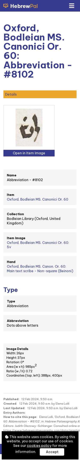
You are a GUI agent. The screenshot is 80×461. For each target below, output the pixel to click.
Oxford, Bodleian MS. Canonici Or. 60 (37, 199)
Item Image (16, 238)
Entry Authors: (14, 412)
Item (10, 195)
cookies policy (39, 445)
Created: (10, 403)
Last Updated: (14, 408)
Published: (11, 399)
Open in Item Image (29, 153)
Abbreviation (18, 321)
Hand (11, 262)
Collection (15, 214)
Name (11, 175)
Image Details (17, 349)
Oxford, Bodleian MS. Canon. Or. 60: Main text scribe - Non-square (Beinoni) (40, 268)
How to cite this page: (20, 417)
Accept (52, 452)
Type (11, 301)
